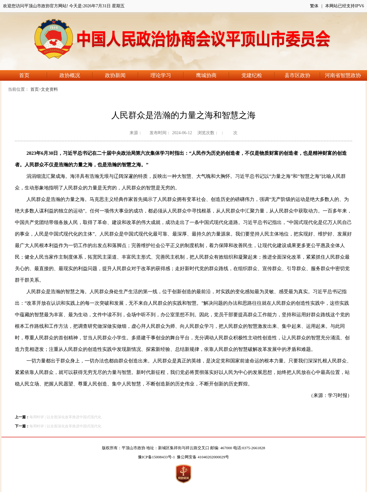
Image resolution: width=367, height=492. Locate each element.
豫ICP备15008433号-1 (156, 457)
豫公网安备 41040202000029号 (203, 457)
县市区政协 (302, 75)
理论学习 (167, 75)
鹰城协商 (212, 75)
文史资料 (49, 89)
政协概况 (76, 75)
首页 (33, 75)
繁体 (314, 6)
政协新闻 (121, 75)
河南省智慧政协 (343, 75)
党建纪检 (257, 75)
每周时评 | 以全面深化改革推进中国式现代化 (65, 417)
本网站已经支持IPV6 (344, 6)
